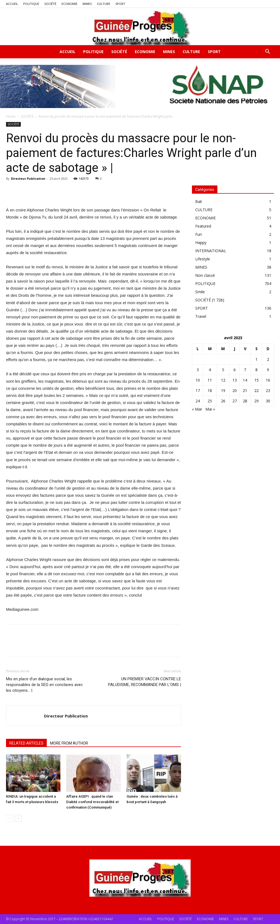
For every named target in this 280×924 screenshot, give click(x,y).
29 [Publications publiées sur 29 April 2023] (256, 400)
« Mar (197, 409)
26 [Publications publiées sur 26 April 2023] (223, 400)
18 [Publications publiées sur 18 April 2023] (210, 390)
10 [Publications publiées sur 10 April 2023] (198, 380)
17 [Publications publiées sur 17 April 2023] (198, 390)
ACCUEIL (12, 4)
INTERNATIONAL (210, 250)
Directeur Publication (28, 178)
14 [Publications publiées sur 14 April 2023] (245, 380)
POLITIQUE (31, 4)
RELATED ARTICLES (26, 743)
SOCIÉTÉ (50, 4)
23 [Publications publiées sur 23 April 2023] (268, 390)
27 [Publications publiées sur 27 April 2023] (234, 400)
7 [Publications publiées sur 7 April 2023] (245, 369)
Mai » (210, 409)
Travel (200, 316)
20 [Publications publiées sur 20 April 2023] (234, 390)
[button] (267, 52)
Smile (200, 291)
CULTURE (103, 4)
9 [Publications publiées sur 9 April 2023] (268, 369)
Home (11, 116)
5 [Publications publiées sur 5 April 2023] (223, 369)
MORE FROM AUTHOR (69, 743)
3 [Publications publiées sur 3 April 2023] (198, 369)
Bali (198, 201)
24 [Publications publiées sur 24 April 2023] (198, 400)
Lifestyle (202, 258)
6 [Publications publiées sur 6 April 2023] (235, 369)
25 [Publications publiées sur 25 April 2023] (210, 400)
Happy (200, 242)
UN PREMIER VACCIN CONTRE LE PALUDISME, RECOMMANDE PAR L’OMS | (144, 681)
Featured (203, 226)
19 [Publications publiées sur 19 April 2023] (223, 390)
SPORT (120, 4)
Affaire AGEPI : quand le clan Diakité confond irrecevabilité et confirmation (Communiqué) (92, 801)
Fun (198, 234)
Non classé (205, 275)
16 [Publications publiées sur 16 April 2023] (268, 380)
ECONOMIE (69, 4)
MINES (87, 4)
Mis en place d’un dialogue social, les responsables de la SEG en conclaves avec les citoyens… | (44, 684)
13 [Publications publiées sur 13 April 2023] (234, 380)
